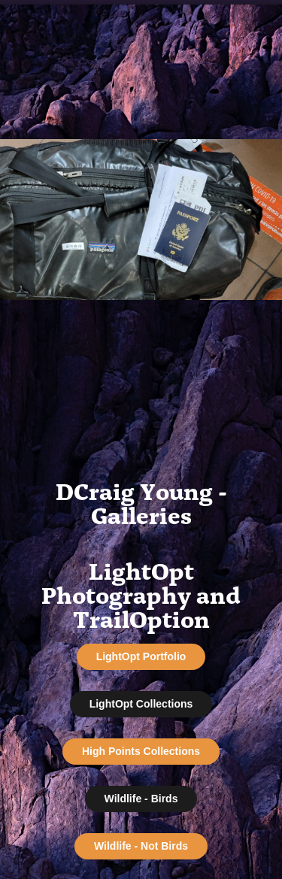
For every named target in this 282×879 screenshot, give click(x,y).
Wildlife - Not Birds (141, 846)
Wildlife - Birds (141, 799)
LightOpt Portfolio (141, 656)
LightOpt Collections (141, 704)
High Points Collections (141, 751)
